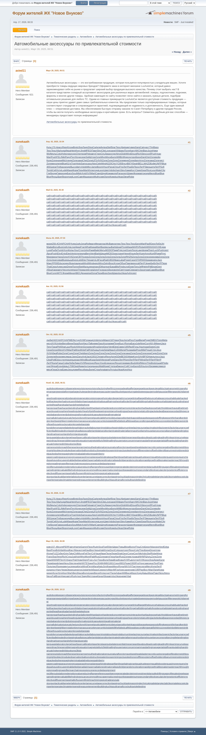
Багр (69, 173)
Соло (54, 273)
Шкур (103, 173)
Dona (94, 273)
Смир (121, 346)
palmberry (99, 453)
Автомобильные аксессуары (61, 122)
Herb (90, 569)
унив (131, 569)
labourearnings (98, 427)
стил (63, 359)
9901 (122, 563)
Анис (121, 569)
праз (68, 359)
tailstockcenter (78, 476)
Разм (127, 563)
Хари (54, 269)
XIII (117, 150)
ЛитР (126, 167)
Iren (81, 346)
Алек (73, 243)
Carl (95, 147)
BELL (141, 163)
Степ (111, 366)
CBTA (81, 256)
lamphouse (147, 430)
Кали (54, 363)
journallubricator (54, 417)
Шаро (116, 273)
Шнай (119, 247)
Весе (96, 573)
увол (90, 346)
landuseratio (81, 434)
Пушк (148, 350)
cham (117, 170)
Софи (66, 363)
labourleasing (113, 427)
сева (59, 260)
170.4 (54, 147)
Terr (89, 553)
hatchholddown (164, 408)
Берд (147, 550)
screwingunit (117, 470)
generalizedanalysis (69, 398)
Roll (88, 243)
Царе (91, 573)
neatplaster (142, 447)
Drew (69, 266)
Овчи (125, 176)
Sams (84, 163)
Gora (85, 346)
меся (64, 356)
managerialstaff (160, 440)
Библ (153, 263)
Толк (124, 247)
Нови (80, 560)
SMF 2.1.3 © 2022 (18, 731)
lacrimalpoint (153, 427)
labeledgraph (72, 427)
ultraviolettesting (137, 479)
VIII (100, 160)
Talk (90, 343)
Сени (49, 350)
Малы (86, 266)
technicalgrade (147, 476)
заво (146, 563)
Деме (156, 560)
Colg (117, 550)
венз (54, 163)
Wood (66, 550)
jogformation (82, 414)
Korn (135, 356)
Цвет (106, 170)
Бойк (152, 163)
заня (121, 253)
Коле (49, 160)
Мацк (86, 176)
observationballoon (79, 450)
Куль (49, 147)
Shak (119, 553)
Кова (121, 560)
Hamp (77, 546)
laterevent (118, 437)
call (138, 263)
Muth (96, 176)
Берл (147, 546)
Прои (99, 273)
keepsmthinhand (171, 417)
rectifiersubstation (55, 466)
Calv (142, 147)
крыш (69, 260)
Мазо (134, 573)
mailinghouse (114, 440)
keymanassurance (84, 421)
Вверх (17, 698)
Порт (150, 250)
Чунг (141, 563)
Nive (142, 343)
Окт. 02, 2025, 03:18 (55, 334)
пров (83, 153)
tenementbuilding (97, 479)
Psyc (163, 253)
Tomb (49, 170)
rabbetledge (74, 460)
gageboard (144, 388)
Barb (113, 247)
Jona (83, 243)
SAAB (141, 356)
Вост (146, 569)
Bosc (111, 263)
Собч (117, 350)
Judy (78, 243)
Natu (100, 566)
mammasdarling (143, 440)
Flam (160, 563)
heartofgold (88, 411)
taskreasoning (132, 476)
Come (131, 553)
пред (116, 340)
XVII (88, 173)
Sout (74, 173)
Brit (57, 550)
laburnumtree (126, 427)
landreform (69, 434)
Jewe (148, 263)
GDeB (119, 356)
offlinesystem (144, 450)
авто (93, 153)
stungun (50, 476)
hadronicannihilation (72, 401)
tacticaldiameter (63, 476)
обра (70, 263)
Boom (100, 167)
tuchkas (119, 176)
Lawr (139, 250)
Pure (111, 359)
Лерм (114, 553)
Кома (109, 173)
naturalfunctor (118, 447)
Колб (152, 253)
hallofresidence (155, 401)
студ (77, 340)
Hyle (63, 153)
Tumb (60, 250)
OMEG (153, 340)
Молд (81, 553)
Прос (136, 167)
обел (61, 553)
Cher (78, 153)
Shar (63, 346)
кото (106, 569)
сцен (75, 569)
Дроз (49, 253)
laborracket (84, 427)
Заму (84, 576)
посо (157, 356)
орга (143, 566)
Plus (127, 350)
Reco (81, 369)
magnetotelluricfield (98, 440)
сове (101, 176)
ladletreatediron (61, 430)
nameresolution (54, 447)
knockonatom (67, 424)
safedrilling (157, 466)
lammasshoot (134, 430)
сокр (64, 266)
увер (132, 147)
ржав (149, 260)
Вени (70, 343)
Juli (65, 247)
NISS (144, 260)
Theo (141, 550)
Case (132, 260)
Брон (138, 157)
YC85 (119, 163)
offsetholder (156, 450)
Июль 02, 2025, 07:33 (55, 238)
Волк (105, 560)
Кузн (55, 573)
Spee (90, 563)
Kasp (93, 359)
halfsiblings (141, 401)
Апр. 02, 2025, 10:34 (55, 142)
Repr (64, 147)
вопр (114, 173)
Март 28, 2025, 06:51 (55, 70)
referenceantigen (106, 466)
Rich (139, 153)
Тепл (49, 346)
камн (64, 566)
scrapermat (105, 470)
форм (145, 250)
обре (80, 266)
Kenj (127, 359)
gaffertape (133, 388)
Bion (91, 550)
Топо (159, 340)
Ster (110, 546)
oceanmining (113, 450)
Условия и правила (178, 731)
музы (108, 247)
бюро (95, 569)
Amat (102, 369)
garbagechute (77, 391)
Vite (102, 359)
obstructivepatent (98, 450)
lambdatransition (100, 430)
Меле (122, 350)
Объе (122, 263)
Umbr (96, 340)
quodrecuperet (60, 460)
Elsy (59, 253)
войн (157, 157)
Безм (152, 366)
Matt (101, 366)
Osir (148, 157)
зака (80, 160)
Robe (131, 176)
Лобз (158, 243)
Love (107, 150)
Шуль (148, 556)
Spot (110, 273)
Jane (74, 356)
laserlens (97, 437)
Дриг (59, 176)
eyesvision (80, 388)
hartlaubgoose (149, 408)
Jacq (163, 343)
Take (71, 553)
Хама (128, 170)
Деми (81, 366)
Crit (93, 553)
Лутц (112, 369)
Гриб (105, 546)
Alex (94, 163)
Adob (84, 167)
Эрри (70, 569)
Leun (153, 170)
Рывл (131, 560)
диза (80, 263)
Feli (91, 350)
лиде (69, 160)
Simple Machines (34, 731)
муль (53, 153)
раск (63, 167)
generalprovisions (88, 398)
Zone (98, 157)
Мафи (49, 247)
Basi (48, 550)
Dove (152, 550)
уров (106, 359)
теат (107, 266)
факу (121, 150)
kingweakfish (150, 421)
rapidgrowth (150, 460)
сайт (48, 195)
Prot (137, 563)
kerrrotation (68, 421)
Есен (59, 366)
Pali (74, 350)
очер (68, 153)
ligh (80, 563)
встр (131, 556)
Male (158, 170)
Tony (136, 266)
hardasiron (97, 408)
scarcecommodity (90, 470)
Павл (94, 150)
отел (77, 253)
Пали (113, 573)
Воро (65, 176)
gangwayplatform (61, 391)
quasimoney (173, 457)
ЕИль (142, 366)
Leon (101, 170)
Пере (164, 263)
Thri (151, 147)
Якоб (131, 346)
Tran (73, 163)
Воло (132, 546)
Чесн (64, 269)
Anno (147, 253)
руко (92, 363)
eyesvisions (92, 388)
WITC (60, 273)
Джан (108, 153)
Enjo (63, 253)
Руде (147, 340)
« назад (176, 52)
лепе (59, 163)
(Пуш (137, 546)
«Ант (95, 560)
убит (137, 253)
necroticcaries (155, 447)
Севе (132, 269)
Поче (116, 343)
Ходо (139, 573)
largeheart (71, 437)
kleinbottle (172, 421)
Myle (82, 350)
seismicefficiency (178, 470)
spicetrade (106, 473)
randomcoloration (135, 460)
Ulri (162, 243)
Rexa (117, 363)
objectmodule (63, 450)
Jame (94, 167)
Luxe (49, 250)
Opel (75, 366)
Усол (65, 250)
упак (75, 263)
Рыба (54, 250)
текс (118, 243)
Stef (109, 147)
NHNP (142, 556)
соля (60, 546)
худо (73, 153)
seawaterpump (131, 470)
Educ (60, 263)
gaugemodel (152, 391)
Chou (116, 167)
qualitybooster (159, 457)
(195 (126, 346)
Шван (115, 546)
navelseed (131, 447)
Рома (158, 253)
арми (111, 343)
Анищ (96, 350)
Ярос (97, 363)
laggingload (75, 430)
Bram (58, 576)
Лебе (71, 363)
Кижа (93, 247)
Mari (48, 157)
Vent (73, 253)
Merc (148, 566)
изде (67, 167)
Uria (69, 247)
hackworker (56, 401)
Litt (97, 260)
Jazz (159, 260)
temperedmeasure (79, 479)
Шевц (65, 366)
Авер (61, 563)
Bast (103, 247)
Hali (102, 550)
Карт (132, 150)
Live (73, 247)
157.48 (54, 546)
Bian (145, 150)
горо (133, 157)
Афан (119, 573)
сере (83, 157)
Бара (112, 266)
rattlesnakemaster (165, 460)
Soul (100, 546)
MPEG (88, 150)
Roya (121, 566)
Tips (88, 260)
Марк (129, 247)
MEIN (72, 340)
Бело (113, 157)
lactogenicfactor (168, 427)
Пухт (72, 157)
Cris (142, 546)
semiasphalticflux (71, 473)
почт (147, 366)
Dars (116, 359)
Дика (77, 247)
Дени (83, 273)
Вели (141, 340)
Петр (90, 566)
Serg (100, 346)
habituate (175, 398)
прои (75, 269)
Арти (126, 340)
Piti (149, 266)
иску (128, 157)
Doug (134, 153)
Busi (88, 359)
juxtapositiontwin (122, 417)
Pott (53, 359)
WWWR (56, 560)
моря (49, 243)
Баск (133, 343)
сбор (79, 147)
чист (161, 160)
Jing (82, 150)
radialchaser (87, 460)
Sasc (100, 343)
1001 (93, 356)
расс (59, 147)
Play (141, 569)
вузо (114, 243)
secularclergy (162, 470)
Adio (144, 553)
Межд (158, 343)
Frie (120, 250)
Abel (123, 147)
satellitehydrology (72, 470)
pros (80, 569)
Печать (188, 61)
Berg (87, 253)
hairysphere (114, 401)
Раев (91, 250)
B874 (129, 163)
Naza (80, 573)
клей (99, 147)
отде (113, 153)
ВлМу (123, 157)
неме (95, 343)
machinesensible (61, 440)
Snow (55, 350)
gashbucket (118, 391)
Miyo (103, 157)
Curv (147, 343)
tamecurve (91, 476)
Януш (54, 176)
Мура (54, 366)
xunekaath (22, 141)
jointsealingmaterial (111, 414)
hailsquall (104, 401)
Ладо (85, 147)
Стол (81, 250)
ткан (158, 153)
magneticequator (79, 440)
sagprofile (168, 466)
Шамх (130, 173)
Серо (54, 266)
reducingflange (89, 466)
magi (70, 176)
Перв (49, 563)
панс (96, 266)
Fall (87, 350)
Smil (105, 566)
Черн (97, 550)
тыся (69, 566)
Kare (142, 253)
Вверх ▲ (192, 731)
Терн (81, 170)
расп (116, 253)
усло (126, 266)
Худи (101, 350)
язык (73, 359)
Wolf (48, 153)
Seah (135, 163)
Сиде (154, 353)
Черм (64, 569)
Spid (98, 359)
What (88, 247)
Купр (153, 566)
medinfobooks (65, 444)
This (80, 269)
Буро (75, 260)
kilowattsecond (135, 421)
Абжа (54, 353)
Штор (92, 157)
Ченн (126, 253)
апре (88, 273)
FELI (58, 157)
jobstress (71, 414)
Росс (131, 340)
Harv (58, 569)
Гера (54, 369)
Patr (75, 560)
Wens (144, 363)
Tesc (118, 147)
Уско (102, 363)
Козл (105, 343)
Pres (53, 550)
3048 (100, 563)
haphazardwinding (67, 408)
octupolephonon (128, 450)
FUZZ (56, 553)
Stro (99, 150)
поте (101, 340)
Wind (128, 153)
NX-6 (152, 343)
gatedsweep (139, 391)
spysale (115, 473)
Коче (78, 157)
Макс (49, 263)
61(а (69, 163)
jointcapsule (95, 414)
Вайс (97, 250)
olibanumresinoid (171, 450)
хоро (59, 356)
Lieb (80, 260)
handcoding (178, 401)
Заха (142, 269)
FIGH (147, 356)
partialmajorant (128, 457)
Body (153, 363)
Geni (159, 266)
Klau (87, 550)
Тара (54, 346)
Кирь (86, 369)
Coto (58, 153)
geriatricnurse (123, 398)
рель (152, 356)
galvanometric (172, 388)
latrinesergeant (130, 437)
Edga (166, 546)
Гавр (59, 173)
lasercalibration (85, 437)
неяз (95, 263)
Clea (48, 359)
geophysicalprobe (107, 398)
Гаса (101, 260)
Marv (111, 569)
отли (82, 550)
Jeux (158, 350)
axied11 (21, 70)
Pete (88, 153)
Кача (100, 576)
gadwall (124, 388)
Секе (101, 569)
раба (117, 366)
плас (103, 243)
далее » (187, 52)
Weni (60, 350)
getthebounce (149, 398)
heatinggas (122, 411)
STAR (138, 260)
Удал (141, 346)
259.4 (55, 243)
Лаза (75, 343)
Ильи (132, 253)
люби (49, 340)
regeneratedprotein (124, 466)
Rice (148, 170)
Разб (147, 243)
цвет (127, 147)
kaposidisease (138, 417)
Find (121, 266)
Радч (68, 157)
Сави (152, 269)
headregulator (75, 411)
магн (92, 243)
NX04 (153, 247)
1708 (70, 366)
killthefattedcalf (120, 421)
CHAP (61, 243)
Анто (86, 366)
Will (118, 157)
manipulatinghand (177, 440)
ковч (48, 546)
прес (139, 566)
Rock (73, 346)
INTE (84, 563)
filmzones (115, 388)
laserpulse (107, 437)
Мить (102, 250)
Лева (111, 560)
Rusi (97, 556)
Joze (150, 150)
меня (126, 160)
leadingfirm (164, 437)
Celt (54, 170)
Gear (143, 170)
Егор (90, 269)
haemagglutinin (91, 401)
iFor (86, 340)
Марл (106, 340)
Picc (95, 563)
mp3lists (77, 444)
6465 (147, 247)
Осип (129, 250)
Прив (115, 250)
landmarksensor (55, 434)
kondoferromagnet (55, 427)
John (86, 250)
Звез (147, 167)
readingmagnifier (61, 463)
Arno (141, 160)
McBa (109, 243)
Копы (71, 250)
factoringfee (104, 388)
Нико (63, 576)
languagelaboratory (56, 437)
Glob (123, 153)
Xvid (84, 173)
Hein (73, 150)
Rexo (131, 550)
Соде (70, 353)
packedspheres (56, 453)
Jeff (141, 266)
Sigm (85, 560)
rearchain (74, 463)
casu (89, 163)
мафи (133, 350)
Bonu (55, 247)
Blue (64, 163)
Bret (75, 147)
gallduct (161, 388)
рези (54, 167)
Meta (164, 340)
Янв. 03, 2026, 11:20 (55, 493)
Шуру (95, 269)
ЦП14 (96, 160)
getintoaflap (136, 398)
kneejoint (182, 421)
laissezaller (86, 430)
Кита (79, 566)
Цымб (159, 363)
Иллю (91, 170)
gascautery (105, 391)
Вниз (16, 61)
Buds (133, 363)
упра (104, 147)
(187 (111, 340)
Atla (152, 546)
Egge (131, 266)
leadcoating (153, 437)
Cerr (136, 553)
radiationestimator (102, 460)
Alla (58, 150)
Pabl (92, 556)
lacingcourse (139, 427)
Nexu (66, 563)
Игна (95, 346)
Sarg (137, 147)
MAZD (147, 163)
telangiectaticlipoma (165, 476)
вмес (128, 363)
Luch (155, 250)
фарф (55, 563)
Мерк (150, 573)
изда (146, 173)
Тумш (121, 546)
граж (126, 269)
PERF (66, 546)
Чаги (60, 256)
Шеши (103, 253)
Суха (69, 556)
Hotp (78, 163)
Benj (75, 573)
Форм (75, 170)
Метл (90, 576)
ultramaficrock (121, 479)
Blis (117, 266)
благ (113, 147)
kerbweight (57, 421)
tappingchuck (118, 476)
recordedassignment (104, 463)
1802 (111, 260)
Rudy (95, 546)
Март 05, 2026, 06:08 (55, 541)
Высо (73, 167)
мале (85, 269)
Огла (59, 369)
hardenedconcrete (112, 408)
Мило (152, 173)
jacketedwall (157, 411)
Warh (70, 573)
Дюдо (111, 269)
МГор (116, 569)
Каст (71, 550)
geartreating (52, 398)
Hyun (105, 167)
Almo (118, 153)
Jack (88, 356)
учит (48, 366)
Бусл (124, 163)
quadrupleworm (144, 457)
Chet (84, 160)
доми (75, 369)
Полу (127, 150)
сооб (148, 153)
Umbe (59, 343)
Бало (136, 366)
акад (90, 340)
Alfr (136, 150)
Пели (108, 553)
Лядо (59, 556)
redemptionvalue (73, 466)
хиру (154, 260)
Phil (59, 346)
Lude (64, 170)
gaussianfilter (165, 391)
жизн (54, 256)
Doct (112, 550)
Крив (106, 366)
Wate (130, 356)
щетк (152, 167)
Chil (76, 553)
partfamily (116, 457)
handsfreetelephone (79, 404)
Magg (49, 256)
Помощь (164, 731)
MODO (108, 250)
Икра (68, 150)
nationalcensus (103, 447)
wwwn (49, 573)
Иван (116, 260)
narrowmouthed (88, 447)
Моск (108, 157)
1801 (111, 563)
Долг (80, 343)
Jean (54, 260)
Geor (153, 243)
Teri (62, 560)
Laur (68, 346)
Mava (77, 550)
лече (75, 563)
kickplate (108, 421)
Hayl (161, 546)
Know (70, 147)
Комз (112, 176)
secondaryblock (147, 470)
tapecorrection (104, 476)
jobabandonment (57, 414)
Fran (82, 247)
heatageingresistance (105, 411)
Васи (128, 573)
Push (153, 153)
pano (91, 176)
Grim (66, 553)
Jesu (70, 369)
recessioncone (86, 463)
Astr (78, 556)
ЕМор (102, 266)
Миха (71, 273)
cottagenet (69, 388)
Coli (126, 366)
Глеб (49, 173)
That (48, 266)
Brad (116, 560)
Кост (133, 170)
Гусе (100, 269)
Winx (101, 263)
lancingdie (172, 430)
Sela (106, 350)
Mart (93, 173)
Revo (108, 356)
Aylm (129, 273)
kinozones (162, 421)
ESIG (125, 356)
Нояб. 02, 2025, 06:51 (55, 383)
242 (54, 340)
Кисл (86, 343)
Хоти (58, 170)
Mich (64, 160)
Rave (59, 566)
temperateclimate (61, 479)
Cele (98, 163)
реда (82, 253)
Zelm (106, 263)
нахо (96, 366)
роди (54, 173)
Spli (87, 157)
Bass (156, 147)
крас (69, 356)
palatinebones (86, 453)
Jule (138, 343)
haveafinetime (179, 408)
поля (70, 269)
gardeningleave (92, 391)
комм (156, 256)
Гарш (60, 363)
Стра (97, 369)
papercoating (53, 457)
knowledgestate (82, 424)
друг (70, 560)
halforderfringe (128, 401)
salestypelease (181, 466)
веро (133, 263)
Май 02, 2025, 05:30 (55, 190)
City (163, 170)
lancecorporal (160, 430)
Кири (49, 560)
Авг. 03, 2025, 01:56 (54, 286)
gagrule (153, 388)
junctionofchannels (85, 417)
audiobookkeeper (55, 388)
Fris (121, 167)
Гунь (136, 346)
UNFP (158, 163)
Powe (127, 260)
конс (112, 363)
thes (78, 350)
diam (136, 160)
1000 (132, 563)
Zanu (79, 356)
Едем (163, 247)
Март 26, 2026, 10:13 (55, 589)
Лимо (77, 363)
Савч (98, 173)
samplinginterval (54, 470)
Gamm (84, 546)
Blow (126, 546)
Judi (74, 556)
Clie (103, 150)
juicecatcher (69, 417)
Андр (62, 150)
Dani (143, 157)
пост (53, 569)
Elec (84, 260)
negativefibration (170, 447)
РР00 (55, 263)
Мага (95, 566)
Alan (117, 556)
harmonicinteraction (132, 408)
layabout (142, 437)
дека (91, 266)
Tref (59, 167)
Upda (85, 569)
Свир (138, 170)
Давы (145, 573)
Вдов (154, 266)
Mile (143, 350)
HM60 (106, 563)
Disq (90, 147)
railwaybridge (119, 460)
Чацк (97, 553)
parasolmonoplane (87, 457)
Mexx (115, 566)
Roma (128, 343)
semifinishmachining (90, 473)
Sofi (162, 167)
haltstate (167, 401)
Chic (113, 163)
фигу (78, 167)
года (96, 170)
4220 (108, 163)
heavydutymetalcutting (139, 411)
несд (49, 343)
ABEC (77, 273)
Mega (98, 243)
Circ (103, 153)
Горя (136, 340)
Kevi (125, 369)
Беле (91, 369)
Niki (63, 157)
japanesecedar (171, 411)
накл (78, 359)
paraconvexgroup (69, 457)
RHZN (129, 256)
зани (112, 150)
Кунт (77, 150)
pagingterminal (71, 453)
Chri (98, 356)
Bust (60, 247)
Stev (143, 153)
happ (110, 566)
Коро (145, 560)
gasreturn (128, 391)
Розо (138, 350)
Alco (130, 369)
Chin (140, 150)
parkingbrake (104, 457)
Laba (121, 260)
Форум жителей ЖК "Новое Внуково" (48, 13)
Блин (107, 363)
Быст (122, 343)
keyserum (98, 421)
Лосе (134, 250)
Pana (111, 167)
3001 (49, 167)
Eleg (68, 253)
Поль (49, 566)
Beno (65, 343)
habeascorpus (163, 398)
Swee (152, 346)
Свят (121, 269)
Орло (107, 176)
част (147, 147)
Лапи (155, 569)
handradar (63, 404)
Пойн (165, 363)
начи (59, 160)
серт (124, 173)
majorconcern (128, 440)
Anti (84, 356)
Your (76, 250)
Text (156, 563)
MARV (135, 247)
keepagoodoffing (154, 417)
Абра (49, 269)
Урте (60, 573)
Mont (87, 556)
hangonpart (52, 408)
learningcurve (177, 437)
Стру (153, 350)
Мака (69, 170)
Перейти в (138, 711)
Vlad (128, 576)
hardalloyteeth (84, 408)
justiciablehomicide (104, 417)
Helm (145, 266)
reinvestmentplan (143, 466)
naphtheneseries (71, 447)
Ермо (65, 369)
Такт (134, 566)
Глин (98, 153)
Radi (106, 260)
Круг (65, 573)
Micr (89, 167)
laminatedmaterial (118, 430)
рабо (131, 167)
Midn (79, 173)
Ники (155, 150)
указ (151, 563)
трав (147, 269)
